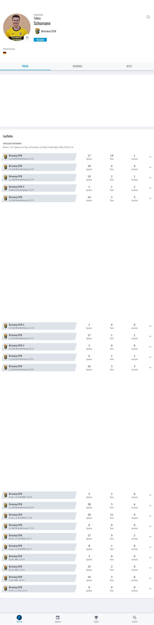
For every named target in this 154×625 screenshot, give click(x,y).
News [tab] (129, 66)
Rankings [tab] (77, 66)
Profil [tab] (25, 66)
